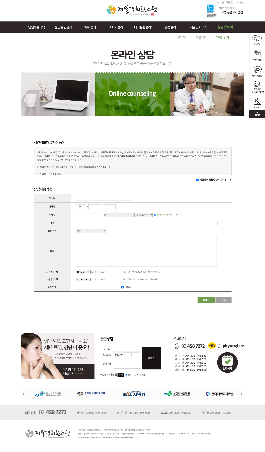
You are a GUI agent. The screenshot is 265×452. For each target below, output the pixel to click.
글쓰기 (206, 300)
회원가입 (230, 2)
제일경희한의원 (131, 10)
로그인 (221, 2)
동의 (128, 375)
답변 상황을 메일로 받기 (168, 215)
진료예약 (201, 37)
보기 (120, 374)
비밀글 (127, 287)
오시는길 (240, 2)
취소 (223, 300)
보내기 (151, 358)
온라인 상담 (222, 37)
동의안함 (139, 375)
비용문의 (181, 37)
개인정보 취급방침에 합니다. (215, 180)
